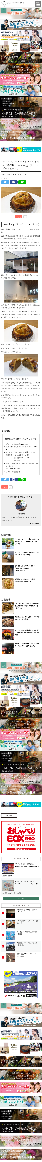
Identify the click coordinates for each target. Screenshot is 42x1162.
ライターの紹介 (34, 523)
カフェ (3, 174)
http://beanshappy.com (19, 444)
